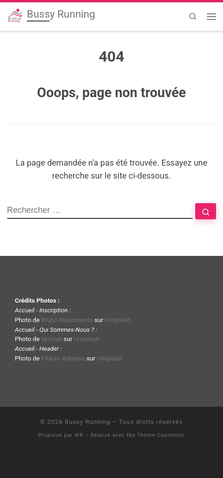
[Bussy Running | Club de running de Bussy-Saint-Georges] (15, 15)
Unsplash (117, 319)
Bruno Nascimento (67, 319)
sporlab (51, 338)
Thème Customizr (161, 435)
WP (78, 435)
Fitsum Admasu (63, 358)
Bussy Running (88, 421)
